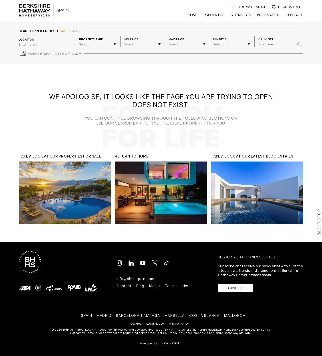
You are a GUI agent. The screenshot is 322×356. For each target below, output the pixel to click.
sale (64, 31)
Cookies (136, 323)
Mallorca (235, 315)
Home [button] (193, 14)
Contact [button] (294, 14)
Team (170, 286)
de (243, 7)
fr (253, 7)
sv (248, 7)
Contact (124, 286)
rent (76, 31)
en (233, 7)
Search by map (39, 53)
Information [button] (268, 14)
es (237, 7)
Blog (140, 286)
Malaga (152, 315)
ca (263, 7)
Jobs (184, 286)
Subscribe (235, 288)
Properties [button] (214, 14)
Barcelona (127, 315)
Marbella (175, 315)
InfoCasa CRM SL (171, 343)
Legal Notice (155, 323)
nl (258, 7)
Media (154, 286)
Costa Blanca (204, 315)
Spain (86, 315)
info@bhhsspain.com (135, 278)
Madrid (104, 315)
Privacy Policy (179, 323)
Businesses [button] (241, 14)
